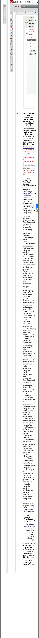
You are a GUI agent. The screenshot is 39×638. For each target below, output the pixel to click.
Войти (33, 50)
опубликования (28, 511)
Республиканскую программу (29, 194)
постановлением (29, 165)
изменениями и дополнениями (28, 147)
